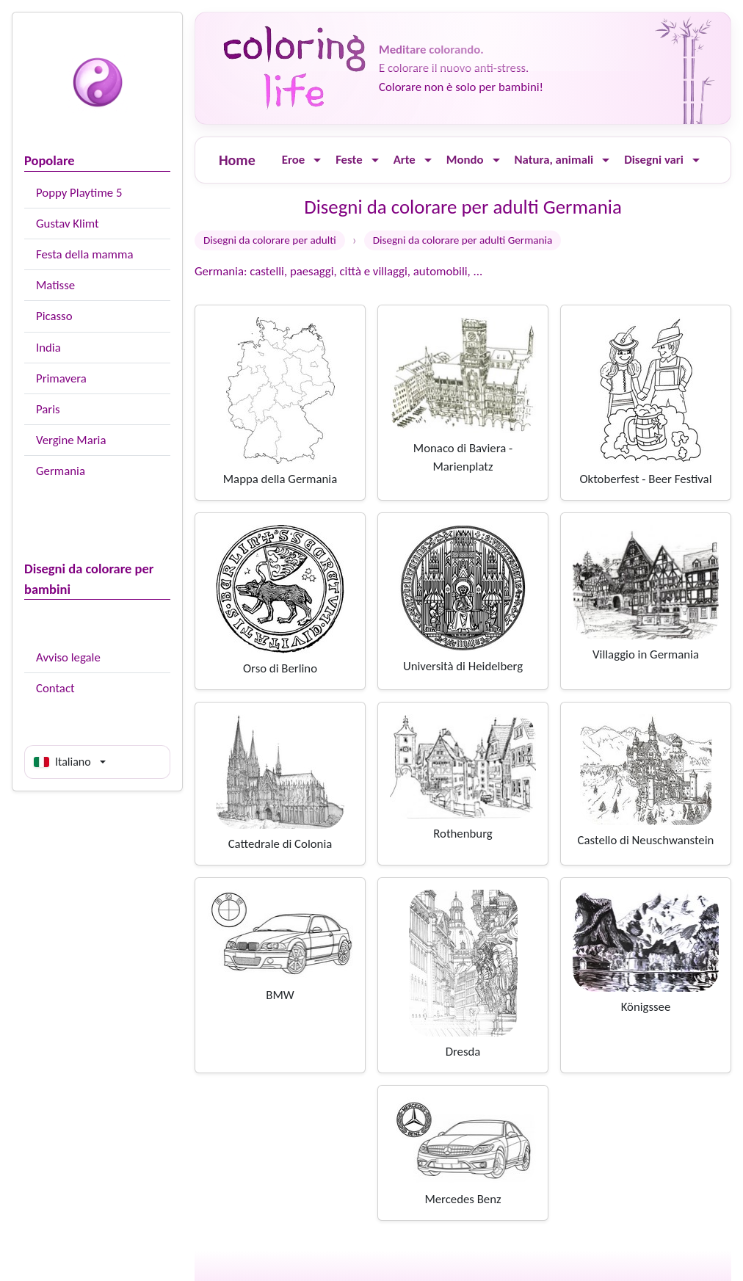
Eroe (293, 159)
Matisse (55, 285)
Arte (405, 159)
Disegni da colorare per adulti (269, 240)
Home (237, 160)
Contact (55, 688)
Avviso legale (68, 657)
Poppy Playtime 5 (79, 192)
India (48, 347)
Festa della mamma (84, 254)
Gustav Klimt (67, 223)
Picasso (54, 316)
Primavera (61, 378)
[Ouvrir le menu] (317, 160)
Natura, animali (554, 159)
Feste (349, 159)
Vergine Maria (71, 440)
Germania (60, 471)
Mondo (465, 159)
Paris (48, 409)
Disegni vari (654, 159)
